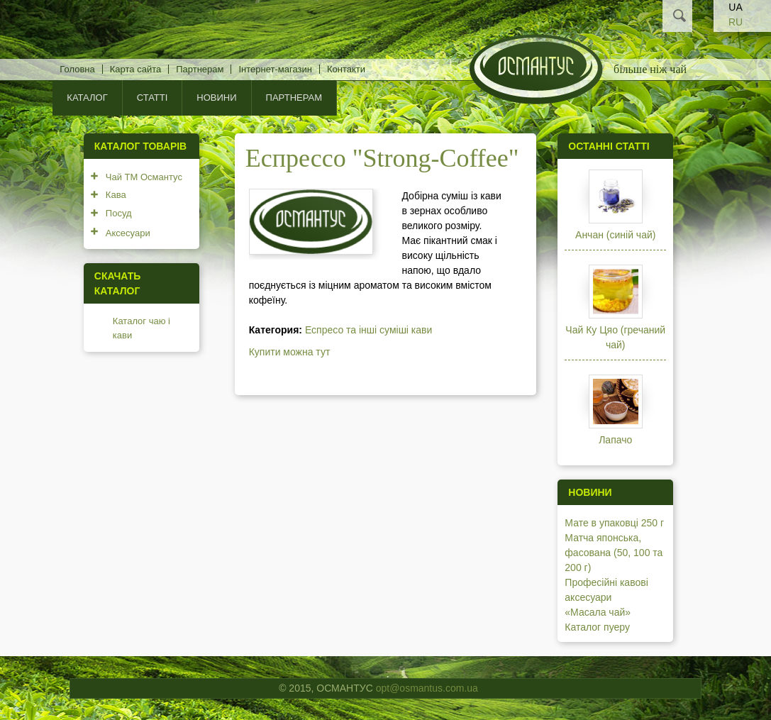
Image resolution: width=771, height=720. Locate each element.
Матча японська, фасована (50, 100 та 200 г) (613, 552)
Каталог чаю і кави (141, 328)
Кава (116, 194)
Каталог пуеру (597, 627)
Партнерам (199, 69)
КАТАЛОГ (87, 97)
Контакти (346, 69)
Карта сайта (135, 69)
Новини (216, 97)
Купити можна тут (290, 352)
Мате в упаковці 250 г (614, 522)
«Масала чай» (598, 612)
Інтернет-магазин (274, 69)
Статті (152, 97)
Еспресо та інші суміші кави (368, 330)
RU (735, 22)
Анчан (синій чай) (615, 234)
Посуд (119, 213)
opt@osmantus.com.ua (427, 688)
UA (735, 7)
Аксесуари (128, 233)
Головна (77, 69)
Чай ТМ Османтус (144, 177)
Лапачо (615, 439)
